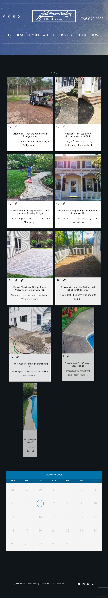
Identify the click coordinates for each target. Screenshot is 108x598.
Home (10, 35)
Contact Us (66, 35)
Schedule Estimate (90, 35)
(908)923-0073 (92, 19)
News (20, 35)
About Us (49, 35)
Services (33, 35)
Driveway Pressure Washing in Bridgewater (30, 135)
